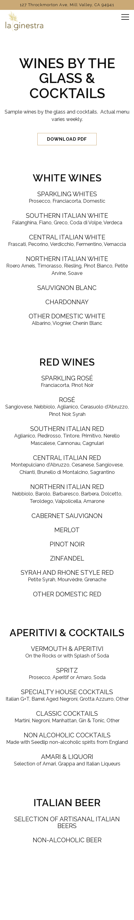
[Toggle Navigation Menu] (125, 17)
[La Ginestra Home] (26, 20)
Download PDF (67, 139)
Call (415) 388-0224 (67, 881)
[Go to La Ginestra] (67, 5)
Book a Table (67, 896)
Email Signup (67, 912)
